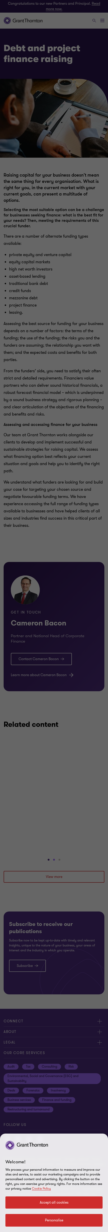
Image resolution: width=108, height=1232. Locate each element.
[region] (54, 1183)
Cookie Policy (41, 1189)
